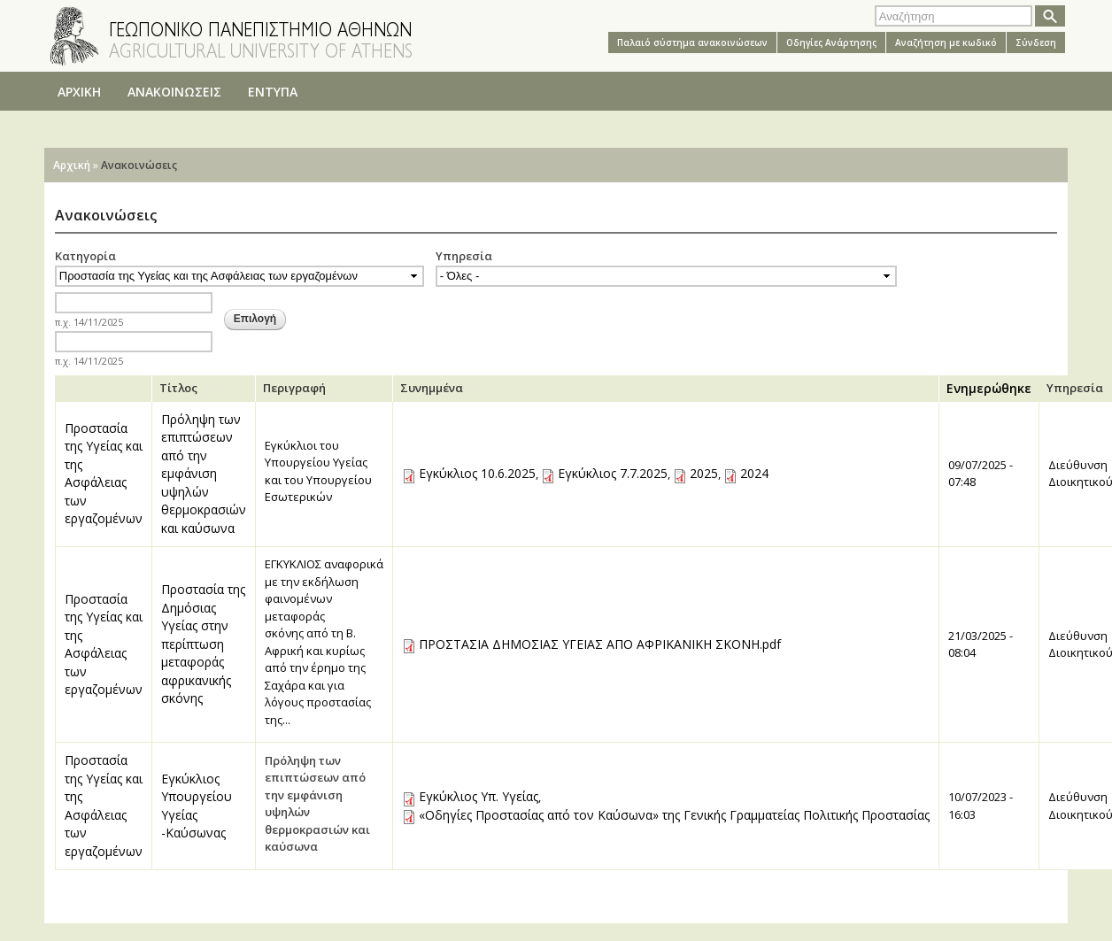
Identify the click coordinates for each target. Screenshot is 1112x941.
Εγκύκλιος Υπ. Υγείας (478, 796)
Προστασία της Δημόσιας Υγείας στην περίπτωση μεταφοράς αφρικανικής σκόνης (203, 643)
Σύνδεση (1035, 42)
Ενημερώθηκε (988, 388)
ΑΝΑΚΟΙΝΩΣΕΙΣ (174, 91)
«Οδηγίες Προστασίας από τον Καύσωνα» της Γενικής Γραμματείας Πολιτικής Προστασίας (674, 814)
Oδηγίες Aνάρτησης (831, 42)
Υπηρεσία (464, 256)
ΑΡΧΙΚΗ (79, 91)
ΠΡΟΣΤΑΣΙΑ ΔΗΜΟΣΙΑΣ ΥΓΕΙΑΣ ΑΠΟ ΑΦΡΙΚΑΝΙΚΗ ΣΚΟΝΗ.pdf (600, 644)
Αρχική (71, 165)
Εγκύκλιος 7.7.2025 (613, 473)
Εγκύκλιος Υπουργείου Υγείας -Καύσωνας (196, 806)
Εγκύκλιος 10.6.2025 (477, 473)
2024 (754, 473)
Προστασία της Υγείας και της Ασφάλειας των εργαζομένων (104, 474)
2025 (704, 473)
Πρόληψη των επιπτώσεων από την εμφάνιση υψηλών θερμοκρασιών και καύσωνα (203, 473)
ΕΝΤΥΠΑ (272, 91)
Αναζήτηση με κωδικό (946, 42)
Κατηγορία (85, 256)
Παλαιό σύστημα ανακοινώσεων (692, 42)
